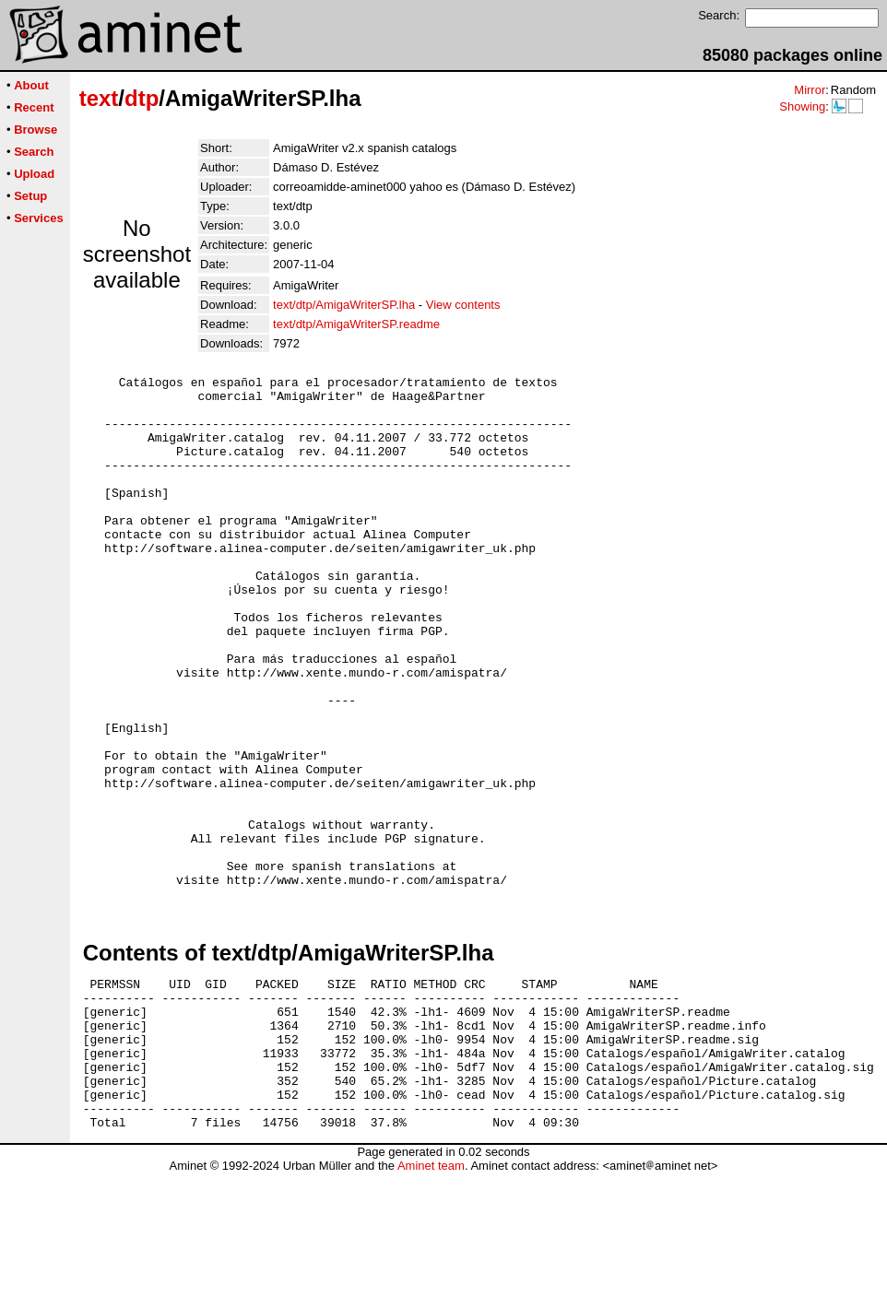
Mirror (809, 90)
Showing (802, 106)
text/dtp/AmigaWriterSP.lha (344, 305)
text (99, 98)
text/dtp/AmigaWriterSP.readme (356, 324)
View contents (463, 305)
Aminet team (431, 1301)
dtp (141, 98)
